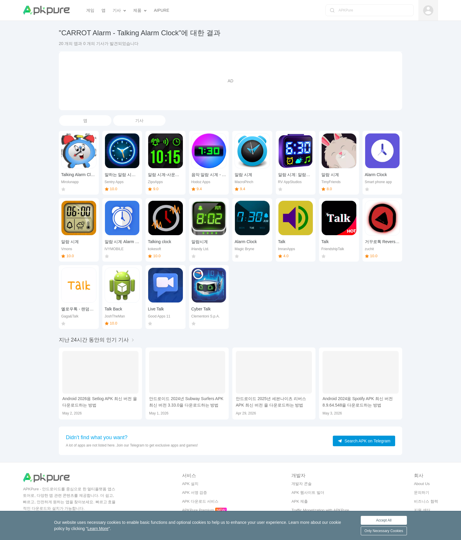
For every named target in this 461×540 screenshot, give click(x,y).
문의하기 (421, 492)
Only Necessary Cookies (384, 531)
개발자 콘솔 (301, 484)
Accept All (384, 520)
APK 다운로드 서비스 (200, 501)
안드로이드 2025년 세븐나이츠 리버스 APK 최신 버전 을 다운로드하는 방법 (271, 401)
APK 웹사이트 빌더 (307, 492)
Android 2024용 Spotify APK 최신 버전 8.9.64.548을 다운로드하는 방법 (358, 401)
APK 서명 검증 (194, 492)
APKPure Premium (198, 510)
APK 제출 (299, 501)
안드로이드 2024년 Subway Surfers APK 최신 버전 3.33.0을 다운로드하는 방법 (186, 401)
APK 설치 (190, 484)
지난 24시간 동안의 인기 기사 (94, 340)
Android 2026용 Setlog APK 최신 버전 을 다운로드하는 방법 (99, 401)
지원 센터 (422, 510)
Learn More (97, 528)
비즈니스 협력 (426, 501)
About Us (422, 484)
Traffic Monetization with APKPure (320, 510)
